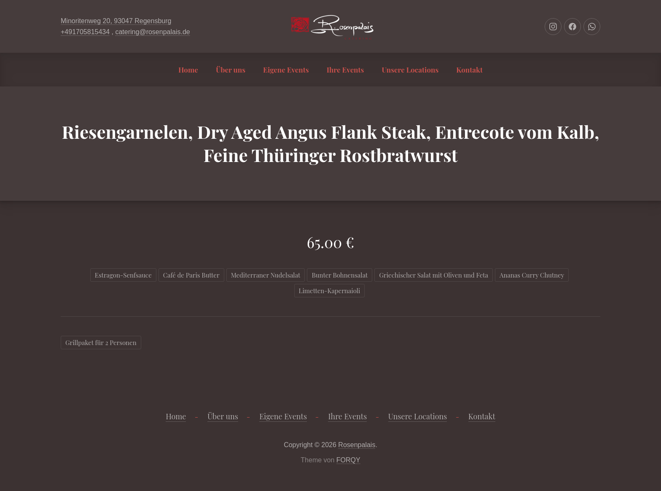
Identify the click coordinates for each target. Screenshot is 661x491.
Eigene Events (286, 69)
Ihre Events (345, 69)
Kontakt (469, 69)
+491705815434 (85, 31)
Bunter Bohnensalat (340, 275)
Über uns (230, 69)
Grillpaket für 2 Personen (101, 342)
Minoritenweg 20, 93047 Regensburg (116, 20)
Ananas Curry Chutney (532, 275)
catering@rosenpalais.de (152, 31)
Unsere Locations (410, 69)
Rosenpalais (356, 444)
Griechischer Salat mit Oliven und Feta (433, 275)
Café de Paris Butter (191, 275)
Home (188, 69)
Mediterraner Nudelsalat (266, 275)
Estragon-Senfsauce (123, 275)
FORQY (348, 460)
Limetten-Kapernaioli (329, 290)
